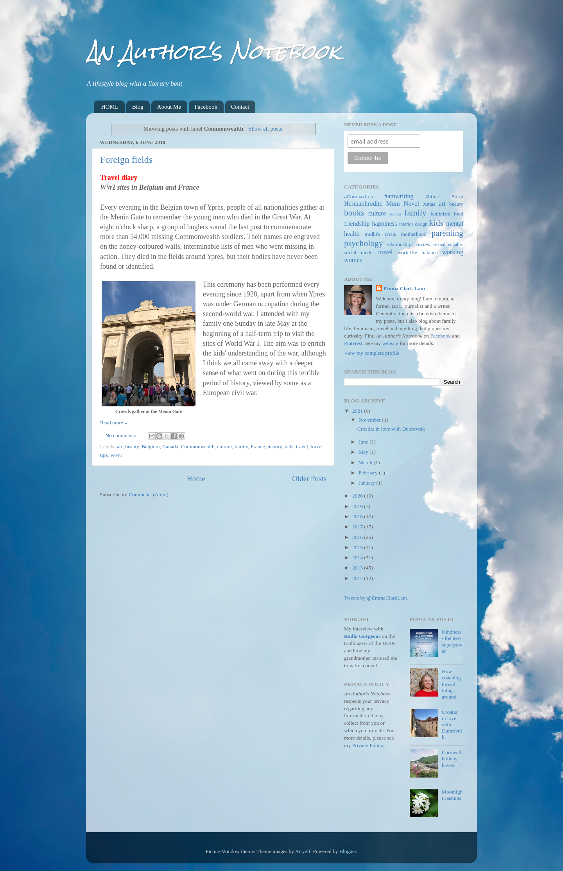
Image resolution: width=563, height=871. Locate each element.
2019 (358, 506)
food (458, 214)
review (423, 244)
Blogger (347, 851)
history (274, 446)
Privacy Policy (367, 745)
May (364, 452)
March (366, 462)
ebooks (395, 214)
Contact (240, 107)
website (390, 343)
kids (289, 446)
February (369, 473)
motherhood (414, 234)
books (354, 212)
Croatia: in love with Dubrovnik (391, 429)
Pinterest (353, 343)
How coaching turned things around (451, 684)
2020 (358, 496)
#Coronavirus (358, 196)
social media (359, 252)
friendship (357, 223)
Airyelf (302, 851)
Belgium (151, 446)
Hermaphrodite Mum (372, 203)
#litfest (432, 196)
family (241, 446)
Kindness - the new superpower (452, 641)
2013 (358, 568)
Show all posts (265, 129)
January (367, 483)
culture (224, 446)
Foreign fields (126, 159)
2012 (358, 578)
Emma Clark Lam (404, 288)
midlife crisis (380, 234)
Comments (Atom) (149, 494)
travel (302, 446)
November (370, 420)
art (119, 446)
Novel (411, 203)
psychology (363, 243)
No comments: (122, 435)
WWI (116, 455)
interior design (413, 224)
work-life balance (418, 252)
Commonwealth (197, 446)
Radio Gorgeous (362, 636)
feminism (440, 214)
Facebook (206, 107)
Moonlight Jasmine (452, 795)
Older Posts (309, 478)
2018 (358, 516)
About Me (169, 107)
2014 (358, 557)
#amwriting (399, 196)
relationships (400, 244)
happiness (384, 223)
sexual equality (448, 244)
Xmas (429, 204)
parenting (447, 233)
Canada (170, 446)
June (364, 442)
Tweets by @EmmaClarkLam (375, 598)
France (258, 446)
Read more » (113, 423)
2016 (358, 537)
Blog (137, 107)
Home (196, 478)
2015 (358, 547)
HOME (109, 107)
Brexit (457, 196)
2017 (358, 527)
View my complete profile (371, 353)
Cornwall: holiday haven (452, 758)
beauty (132, 446)
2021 (358, 411)
